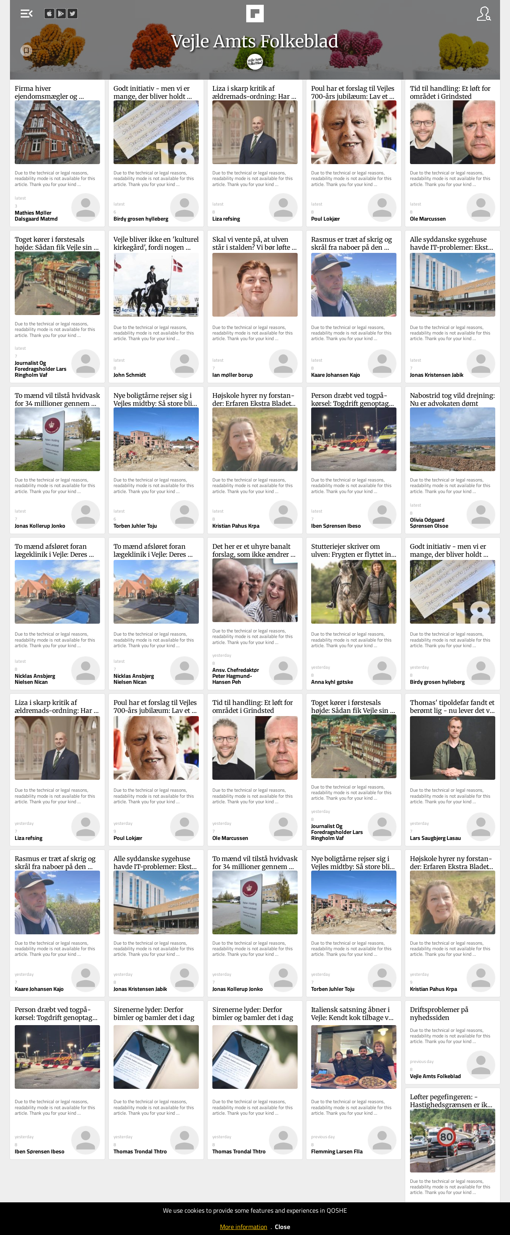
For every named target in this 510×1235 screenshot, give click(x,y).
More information (243, 1227)
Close (282, 1227)
